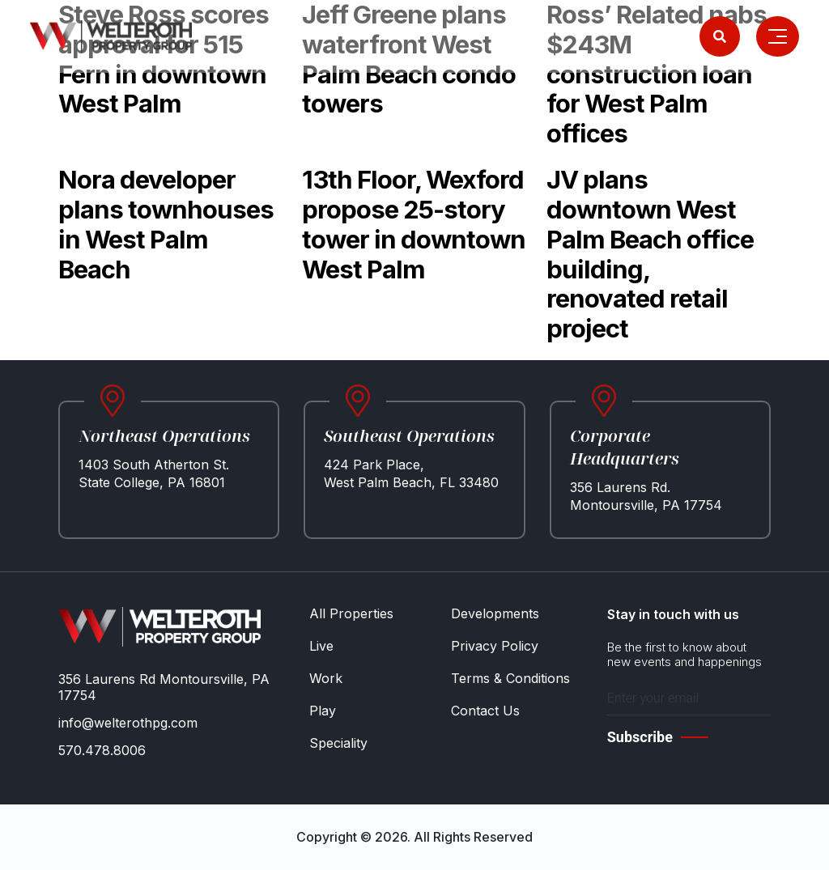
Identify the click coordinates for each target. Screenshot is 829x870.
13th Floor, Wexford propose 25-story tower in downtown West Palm (413, 223)
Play (322, 710)
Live (321, 646)
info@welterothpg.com (128, 723)
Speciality (338, 743)
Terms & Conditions (510, 678)
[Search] (719, 36)
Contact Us (485, 710)
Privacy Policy (494, 646)
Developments (495, 613)
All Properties (351, 613)
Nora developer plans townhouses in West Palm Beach (166, 223)
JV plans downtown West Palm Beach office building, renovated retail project (650, 253)
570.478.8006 (102, 750)
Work (325, 678)
